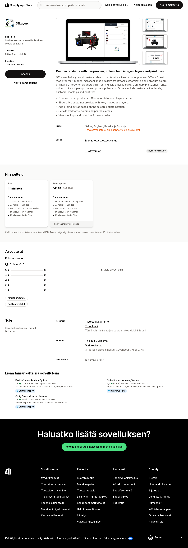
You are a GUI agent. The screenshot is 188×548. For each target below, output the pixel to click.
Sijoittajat (154, 490)
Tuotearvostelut (86, 490)
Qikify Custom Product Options (31, 396)
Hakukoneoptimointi (89, 509)
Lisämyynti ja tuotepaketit (92, 496)
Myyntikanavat (50, 478)
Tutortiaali (91, 326)
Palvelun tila (156, 521)
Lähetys (82, 515)
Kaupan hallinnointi (52, 515)
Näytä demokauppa (25, 82)
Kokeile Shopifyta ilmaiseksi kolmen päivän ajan (94, 446)
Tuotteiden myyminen (54, 490)
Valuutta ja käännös (89, 521)
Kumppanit (155, 502)
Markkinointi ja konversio (56, 509)
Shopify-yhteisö (122, 490)
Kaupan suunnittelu (52, 502)
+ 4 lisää (155, 58)
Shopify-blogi (121, 496)
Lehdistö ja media (159, 496)
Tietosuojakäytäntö (97, 321)
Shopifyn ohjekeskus (125, 478)
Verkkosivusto (93, 345)
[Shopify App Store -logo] (18, 5)
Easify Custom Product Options (31, 380)
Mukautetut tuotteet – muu (101, 140)
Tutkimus (118, 502)
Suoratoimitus (85, 478)
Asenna (25, 74)
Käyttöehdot (45, 538)
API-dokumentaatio (125, 484)
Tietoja (153, 478)
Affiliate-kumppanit (160, 509)
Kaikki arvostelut (16, 304)
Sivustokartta (92, 538)
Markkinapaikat (86, 484)
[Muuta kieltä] (168, 537)
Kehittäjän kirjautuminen (19, 538)
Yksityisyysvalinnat (116, 538)
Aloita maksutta (169, 4)
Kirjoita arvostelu (16, 298)
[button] (48, 386)
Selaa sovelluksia (116, 4)
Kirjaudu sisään (143, 4)
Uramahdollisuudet (160, 484)
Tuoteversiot (93, 151)
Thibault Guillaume (14, 64)
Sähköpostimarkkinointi (91, 502)
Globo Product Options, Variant (123, 380)
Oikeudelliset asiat (160, 515)
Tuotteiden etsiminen (53, 484)
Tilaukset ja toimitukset (55, 496)
